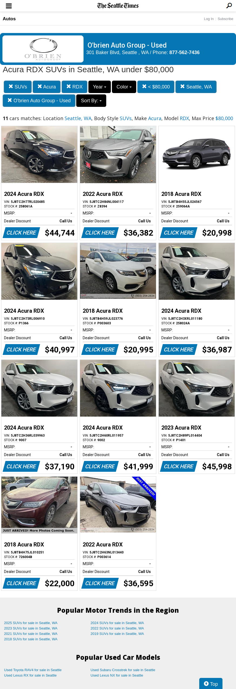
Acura (46, 87)
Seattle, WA (196, 87)
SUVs (17, 87)
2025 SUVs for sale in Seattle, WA (31, 623)
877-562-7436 (184, 52)
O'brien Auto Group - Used (39, 100)
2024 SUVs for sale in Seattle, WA (117, 623)
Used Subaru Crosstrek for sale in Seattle (123, 670)
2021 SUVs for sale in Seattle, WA (31, 634)
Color (124, 87)
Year (99, 87)
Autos (9, 18)
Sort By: (91, 100)
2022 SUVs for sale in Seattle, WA (117, 628)
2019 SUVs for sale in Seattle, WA (117, 634)
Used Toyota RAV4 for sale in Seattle (33, 670)
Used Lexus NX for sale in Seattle (117, 675)
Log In (209, 19)
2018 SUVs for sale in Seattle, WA (31, 639)
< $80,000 (156, 87)
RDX (74, 87)
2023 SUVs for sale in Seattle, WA (31, 628)
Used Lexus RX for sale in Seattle (30, 675)
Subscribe (225, 19)
